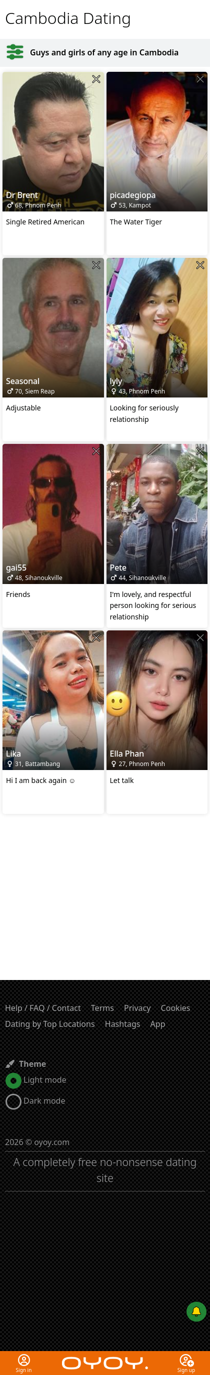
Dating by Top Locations (50, 1023)
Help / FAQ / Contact (43, 1007)
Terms (102, 1007)
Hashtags (122, 1023)
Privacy (137, 1007)
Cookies (175, 1007)
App (158, 1023)
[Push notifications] (196, 1312)
